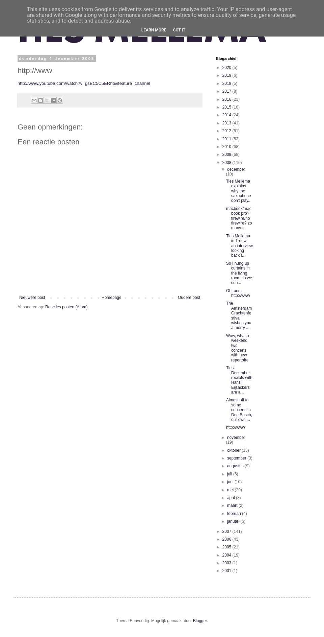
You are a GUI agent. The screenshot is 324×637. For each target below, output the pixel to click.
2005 (227, 547)
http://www (235, 427)
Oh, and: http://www (238, 293)
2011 (227, 139)
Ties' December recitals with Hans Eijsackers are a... (239, 380)
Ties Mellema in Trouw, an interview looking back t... (239, 246)
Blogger (200, 620)
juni (231, 481)
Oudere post (189, 297)
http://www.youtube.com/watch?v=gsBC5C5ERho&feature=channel (84, 83)
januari (233, 521)
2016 (227, 99)
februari (234, 513)
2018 (227, 83)
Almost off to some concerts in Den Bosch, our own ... (239, 410)
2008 (227, 162)
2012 (227, 130)
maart (233, 505)
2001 (227, 570)
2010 (227, 146)
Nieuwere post (32, 297)
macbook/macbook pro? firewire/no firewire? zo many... (239, 218)
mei (231, 490)
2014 (227, 115)
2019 (227, 75)
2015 (227, 107)
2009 (227, 154)
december (236, 169)
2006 (227, 539)
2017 (227, 91)
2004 (227, 555)
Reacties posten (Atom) (66, 307)
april (231, 497)
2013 (227, 123)
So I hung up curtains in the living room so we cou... (239, 273)
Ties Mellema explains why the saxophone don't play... (238, 191)
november (236, 437)
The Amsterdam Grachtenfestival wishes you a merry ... (239, 315)
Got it (179, 30)
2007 (227, 531)
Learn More (153, 30)
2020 (227, 67)
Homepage (112, 297)
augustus (236, 466)
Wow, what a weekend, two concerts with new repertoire (237, 347)
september (237, 458)
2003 (227, 563)
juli (230, 474)
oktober (234, 450)
